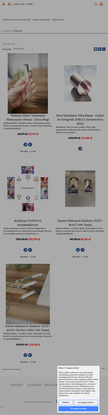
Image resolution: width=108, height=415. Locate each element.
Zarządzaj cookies (85, 403)
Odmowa (65, 402)
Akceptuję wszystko (78, 409)
